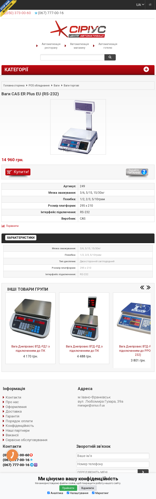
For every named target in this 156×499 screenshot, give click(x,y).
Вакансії (12, 435)
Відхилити (87, 488)
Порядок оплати (19, 421)
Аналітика (55, 493)
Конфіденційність (20, 426)
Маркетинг (100, 493)
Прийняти (68, 488)
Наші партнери (17, 430)
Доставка (14, 411)
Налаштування (77, 493)
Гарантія (12, 416)
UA (138, 5)
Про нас (12, 402)
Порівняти (12, 225)
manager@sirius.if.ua (91, 405)
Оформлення (16, 407)
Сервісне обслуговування (26, 440)
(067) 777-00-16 (51, 13)
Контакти (13, 397)
